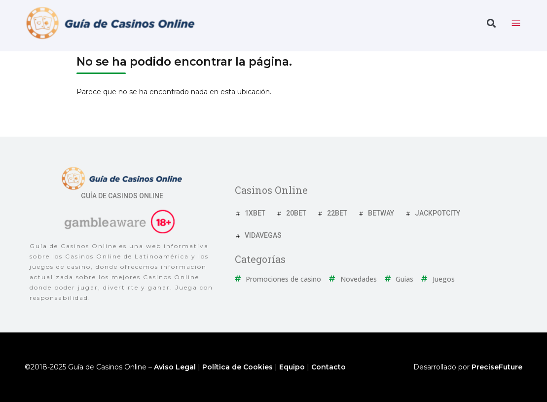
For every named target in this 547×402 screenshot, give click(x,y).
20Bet (296, 213)
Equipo (292, 367)
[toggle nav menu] (516, 23)
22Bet (337, 213)
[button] (491, 23)
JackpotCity (437, 213)
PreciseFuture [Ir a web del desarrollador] (497, 367)
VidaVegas (263, 235)
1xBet (255, 213)
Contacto (328, 367)
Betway (381, 213)
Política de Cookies (237, 367)
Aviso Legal (175, 367)
